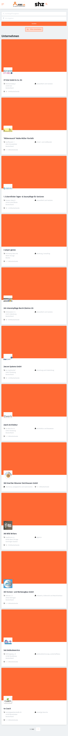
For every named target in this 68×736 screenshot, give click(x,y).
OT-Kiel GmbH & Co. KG (13, 80)
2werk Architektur (11, 425)
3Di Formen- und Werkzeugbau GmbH (19, 592)
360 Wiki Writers (10, 534)
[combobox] (34, 14)
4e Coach (7, 709)
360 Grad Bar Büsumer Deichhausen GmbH (21, 483)
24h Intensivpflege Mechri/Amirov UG (18, 308)
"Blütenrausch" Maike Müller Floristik (19, 138)
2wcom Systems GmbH (13, 367)
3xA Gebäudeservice (12, 650)
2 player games (10, 250)
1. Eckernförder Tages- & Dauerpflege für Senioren (24, 197)
